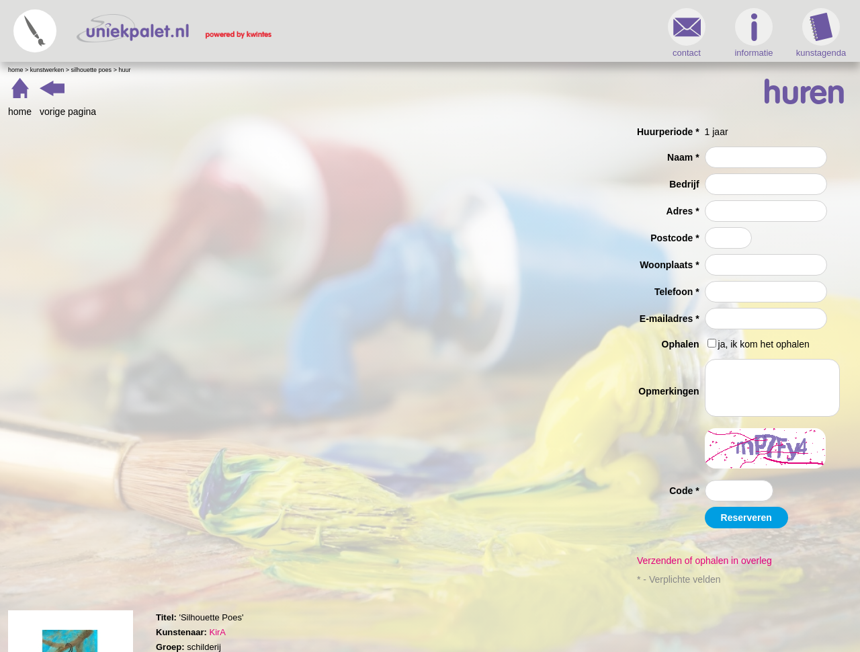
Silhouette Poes (91, 70)
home (20, 111)
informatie (753, 33)
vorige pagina (68, 111)
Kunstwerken (47, 70)
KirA (217, 632)
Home (16, 70)
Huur (124, 70)
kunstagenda (821, 33)
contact (686, 33)
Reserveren (746, 517)
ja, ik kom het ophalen (764, 344)
